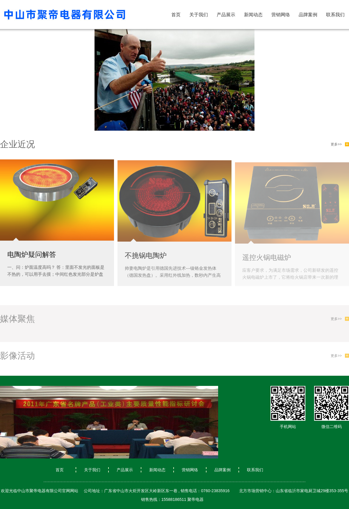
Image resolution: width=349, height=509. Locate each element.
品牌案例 (308, 14)
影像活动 (17, 357)
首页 (176, 14)
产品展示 (226, 14)
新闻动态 (253, 14)
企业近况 (17, 144)
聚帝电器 (195, 499)
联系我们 (335, 14)
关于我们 (198, 14)
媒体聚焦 (17, 320)
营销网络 (280, 14)
